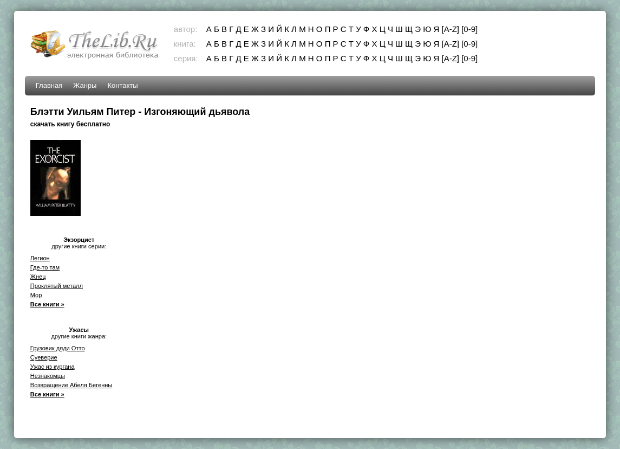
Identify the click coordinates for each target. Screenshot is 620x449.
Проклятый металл (56, 286)
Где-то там (45, 267)
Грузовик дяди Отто (57, 348)
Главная (49, 85)
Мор (36, 295)
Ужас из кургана (52, 366)
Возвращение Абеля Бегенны (71, 385)
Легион (40, 258)
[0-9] (469, 29)
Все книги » (47, 304)
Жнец (38, 276)
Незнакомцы (47, 376)
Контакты (122, 85)
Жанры (84, 85)
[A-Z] (451, 29)
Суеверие (43, 357)
